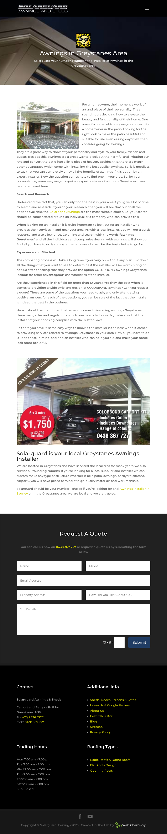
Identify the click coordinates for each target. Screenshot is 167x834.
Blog (93, 721)
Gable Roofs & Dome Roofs (110, 760)
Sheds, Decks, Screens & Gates (113, 700)
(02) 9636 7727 (32, 717)
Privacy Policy (100, 732)
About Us (97, 711)
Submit (139, 642)
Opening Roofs (101, 770)
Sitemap (96, 727)
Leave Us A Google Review (110, 705)
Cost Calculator (101, 716)
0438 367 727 (66, 547)
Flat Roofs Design (103, 765)
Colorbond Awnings (64, 212)
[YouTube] (90, 816)
